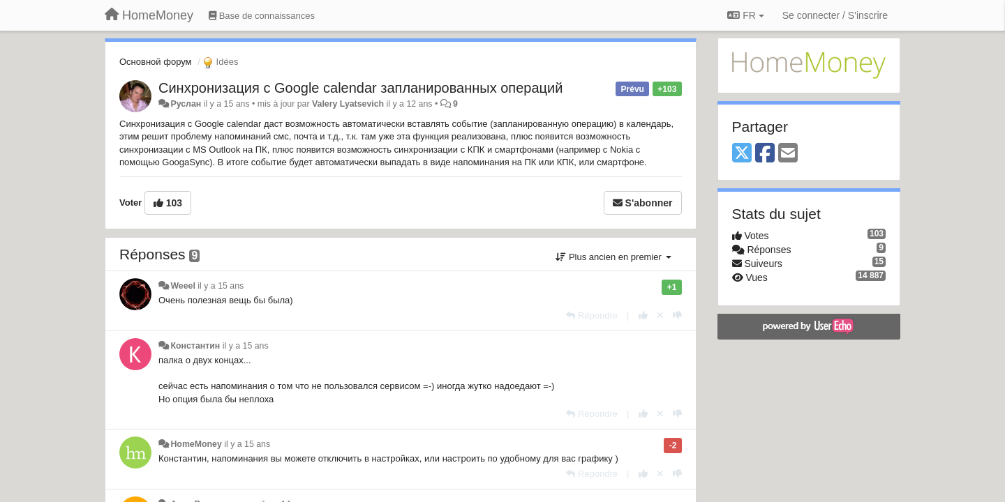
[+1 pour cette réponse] (643, 315)
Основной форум (155, 61)
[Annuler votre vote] (660, 315)
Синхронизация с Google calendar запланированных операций (360, 88)
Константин (195, 346)
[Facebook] (765, 154)
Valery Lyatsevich (348, 104)
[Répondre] (592, 315)
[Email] (788, 154)
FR (745, 15)
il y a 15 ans (221, 286)
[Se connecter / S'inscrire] (835, 15)
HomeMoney (195, 444)
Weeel (182, 286)
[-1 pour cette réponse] (677, 315)
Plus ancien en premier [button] (613, 257)
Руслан (185, 104)
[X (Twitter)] (742, 154)
